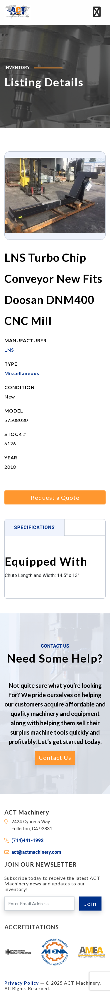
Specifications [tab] (34, 527)
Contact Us (55, 757)
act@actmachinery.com (36, 852)
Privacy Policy (21, 983)
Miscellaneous (21, 373)
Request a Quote (55, 497)
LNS (9, 350)
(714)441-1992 (27, 840)
